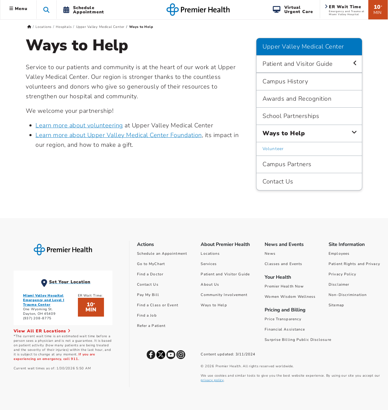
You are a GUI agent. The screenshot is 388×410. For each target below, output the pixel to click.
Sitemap (336, 305)
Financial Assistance (285, 329)
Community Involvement (224, 294)
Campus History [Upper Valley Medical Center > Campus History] (285, 81)
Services (209, 263)
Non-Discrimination (348, 294)
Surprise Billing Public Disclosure (298, 339)
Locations (210, 253)
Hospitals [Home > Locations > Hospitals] (64, 27)
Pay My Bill (148, 294)
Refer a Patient (151, 325)
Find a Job (147, 315)
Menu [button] (18, 9)
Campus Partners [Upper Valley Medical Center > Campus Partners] (287, 164)
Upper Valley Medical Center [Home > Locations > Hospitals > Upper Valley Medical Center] (100, 27)
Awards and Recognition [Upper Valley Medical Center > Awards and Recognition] (297, 99)
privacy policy (212, 380)
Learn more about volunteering (79, 125)
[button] (46, 9)
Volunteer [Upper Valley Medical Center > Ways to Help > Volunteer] (273, 149)
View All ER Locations (42, 331)
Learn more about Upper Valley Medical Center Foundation (118, 135)
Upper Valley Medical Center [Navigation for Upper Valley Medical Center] (303, 46)
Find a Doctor (150, 274)
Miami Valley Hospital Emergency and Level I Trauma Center (43, 300)
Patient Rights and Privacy (354, 263)
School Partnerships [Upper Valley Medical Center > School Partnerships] (291, 116)
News (270, 253)
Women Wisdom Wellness (290, 296)
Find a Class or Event (157, 305)
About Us (210, 284)
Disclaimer (339, 284)
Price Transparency (283, 319)
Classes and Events (283, 263)
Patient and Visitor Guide (225, 274)
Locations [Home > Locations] (43, 27)
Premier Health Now (284, 286)
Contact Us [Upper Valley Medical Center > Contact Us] (278, 181)
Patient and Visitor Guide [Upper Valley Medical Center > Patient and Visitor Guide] (298, 64)
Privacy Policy (342, 274)
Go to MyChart (151, 263)
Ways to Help (214, 305)
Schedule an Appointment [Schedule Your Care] (162, 253)
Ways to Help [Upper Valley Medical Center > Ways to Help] (284, 133)
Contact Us (148, 284)
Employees (339, 253)
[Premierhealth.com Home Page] (29, 27)
